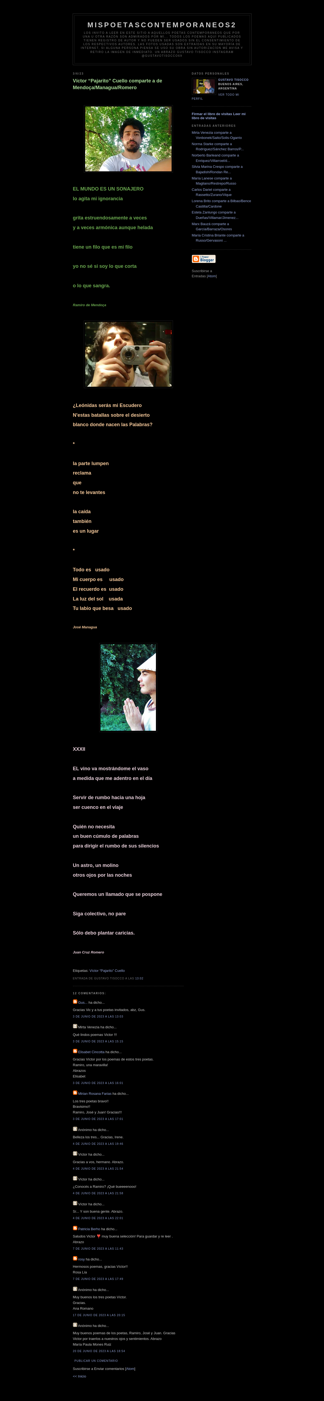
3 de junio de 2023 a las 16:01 (98, 1083)
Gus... (83, 1002)
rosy (81, 1259)
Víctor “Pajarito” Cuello (107, 971)
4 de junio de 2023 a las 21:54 (98, 1168)
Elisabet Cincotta (91, 1052)
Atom (130, 1369)
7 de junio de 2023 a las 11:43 (98, 1248)
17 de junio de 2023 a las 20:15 (99, 1315)
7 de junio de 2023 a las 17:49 (98, 1278)
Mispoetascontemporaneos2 (162, 25)
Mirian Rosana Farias (95, 1094)
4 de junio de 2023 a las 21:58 (98, 1193)
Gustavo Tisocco (233, 79)
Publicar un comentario (96, 1360)
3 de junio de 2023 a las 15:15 (98, 1041)
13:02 (139, 978)
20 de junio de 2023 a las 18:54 (99, 1351)
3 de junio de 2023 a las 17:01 (98, 1119)
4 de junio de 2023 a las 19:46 (98, 1143)
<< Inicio (79, 1376)
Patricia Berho (89, 1229)
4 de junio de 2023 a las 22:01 (98, 1218)
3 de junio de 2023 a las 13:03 (98, 1016)
